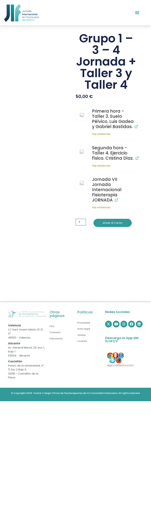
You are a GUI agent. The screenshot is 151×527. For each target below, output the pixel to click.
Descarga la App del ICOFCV (121, 339)
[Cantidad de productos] (81, 222)
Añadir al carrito (113, 223)
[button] (137, 12)
